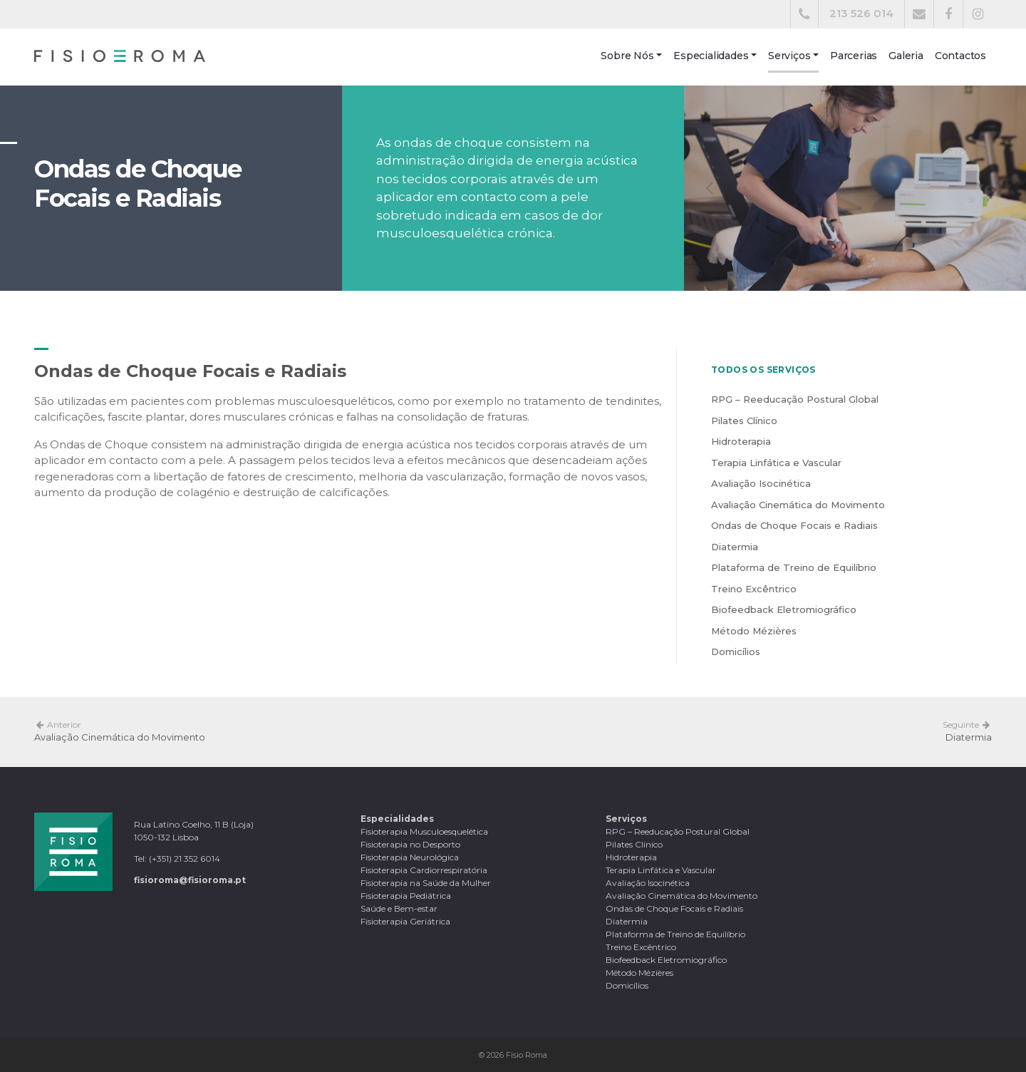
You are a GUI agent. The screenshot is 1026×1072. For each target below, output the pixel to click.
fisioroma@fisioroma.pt (190, 880)
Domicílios (735, 651)
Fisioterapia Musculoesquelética (424, 831)
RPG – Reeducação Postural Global (795, 399)
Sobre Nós (627, 55)
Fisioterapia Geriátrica (405, 921)
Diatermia (734, 546)
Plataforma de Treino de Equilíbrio (793, 567)
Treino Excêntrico (754, 588)
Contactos (960, 55)
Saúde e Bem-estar (399, 908)
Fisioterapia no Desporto (410, 844)
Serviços (789, 55)
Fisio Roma (526, 1055)
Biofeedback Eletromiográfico (783, 609)
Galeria (905, 55)
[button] (709, 188)
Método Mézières (754, 630)
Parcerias (853, 55)
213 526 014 (861, 13)
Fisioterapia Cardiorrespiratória (424, 870)
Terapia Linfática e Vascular (776, 462)
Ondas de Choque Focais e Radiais (794, 525)
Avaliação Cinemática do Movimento (798, 504)
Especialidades (710, 55)
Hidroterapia (741, 441)
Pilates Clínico (744, 420)
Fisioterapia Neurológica (410, 857)
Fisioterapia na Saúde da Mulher (426, 882)
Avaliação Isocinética (761, 483)
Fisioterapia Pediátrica (406, 895)
